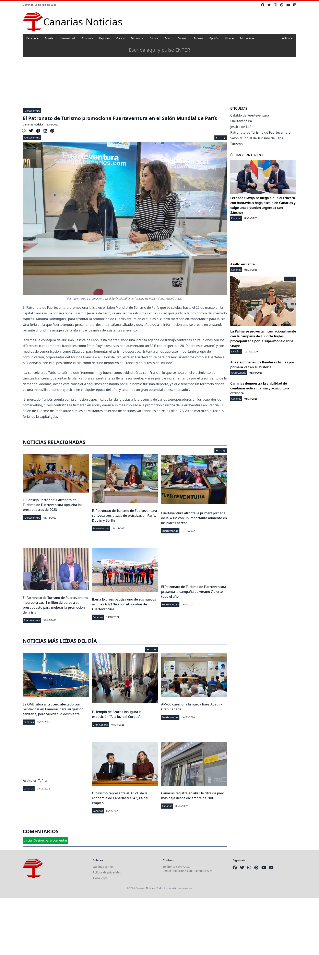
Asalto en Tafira (35, 780)
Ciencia (120, 38)
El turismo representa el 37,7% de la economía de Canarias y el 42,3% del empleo (120, 798)
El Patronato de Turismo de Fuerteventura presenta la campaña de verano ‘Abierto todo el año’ (193, 591)
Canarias (32, 38)
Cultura (154, 38)
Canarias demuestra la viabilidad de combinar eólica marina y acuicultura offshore (259, 388)
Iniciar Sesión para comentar (45, 840)
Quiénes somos (103, 867)
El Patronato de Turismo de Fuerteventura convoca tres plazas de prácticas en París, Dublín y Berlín (124, 515)
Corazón (182, 38)
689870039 (183, 867)
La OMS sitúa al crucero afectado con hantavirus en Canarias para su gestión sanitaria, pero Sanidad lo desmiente (53, 709)
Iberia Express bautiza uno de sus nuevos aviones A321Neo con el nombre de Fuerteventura (124, 604)
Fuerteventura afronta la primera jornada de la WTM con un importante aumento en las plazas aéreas (194, 518)
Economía (87, 38)
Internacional (67, 38)
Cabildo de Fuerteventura (249, 115)
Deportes (104, 38)
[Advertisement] (159, 75)
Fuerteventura (32, 110)
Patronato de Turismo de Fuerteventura (260, 132)
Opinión (213, 38)
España (49, 38)
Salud (168, 38)
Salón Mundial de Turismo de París (256, 138)
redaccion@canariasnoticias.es (192, 871)
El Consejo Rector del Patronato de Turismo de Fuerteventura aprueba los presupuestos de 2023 (52, 505)
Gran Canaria (100, 724)
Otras (229, 38)
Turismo (236, 144)
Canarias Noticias (33, 124)
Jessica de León (241, 126)
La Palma (236, 351)
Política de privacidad (107, 872)
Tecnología (137, 38)
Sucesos (198, 38)
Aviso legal (100, 878)
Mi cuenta (247, 38)
